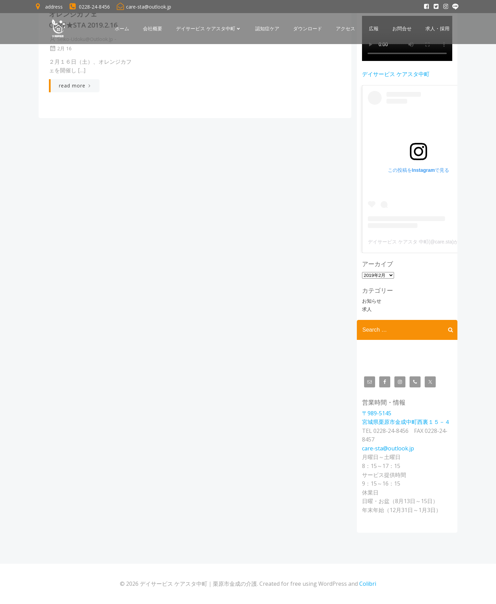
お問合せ (402, 28)
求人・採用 (437, 28)
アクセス (345, 28)
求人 (367, 309)
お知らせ (371, 301)
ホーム (122, 28)
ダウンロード (307, 28)
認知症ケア (267, 28)
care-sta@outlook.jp (388, 448)
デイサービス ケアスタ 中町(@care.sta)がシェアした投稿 (430, 241)
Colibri (367, 583)
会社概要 (152, 28)
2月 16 (60, 48)
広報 (374, 28)
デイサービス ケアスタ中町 (208, 28)
